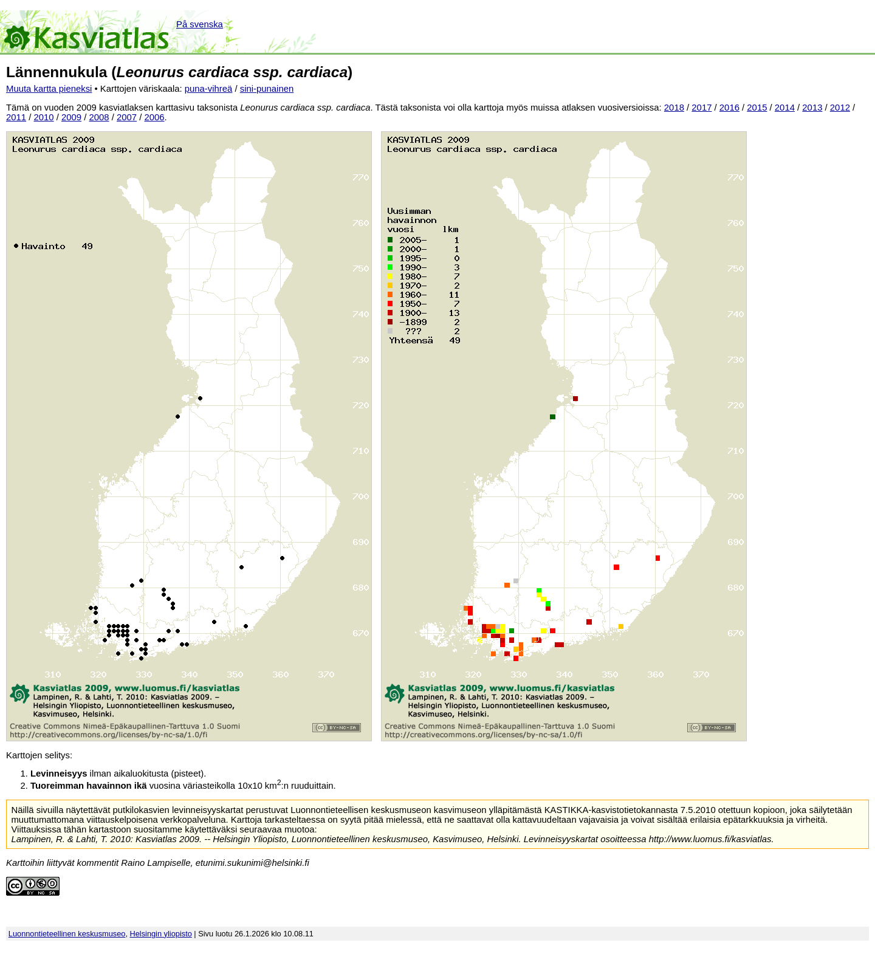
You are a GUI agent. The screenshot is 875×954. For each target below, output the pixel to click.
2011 (16, 117)
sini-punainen (267, 89)
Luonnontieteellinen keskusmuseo (67, 933)
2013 (812, 107)
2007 (127, 117)
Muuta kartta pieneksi (49, 89)
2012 (840, 107)
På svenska (199, 24)
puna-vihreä (209, 89)
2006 (155, 117)
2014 (785, 107)
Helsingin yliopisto (161, 933)
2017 (701, 107)
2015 (757, 107)
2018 (674, 107)
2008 (99, 117)
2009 (71, 117)
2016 (729, 107)
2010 (44, 117)
